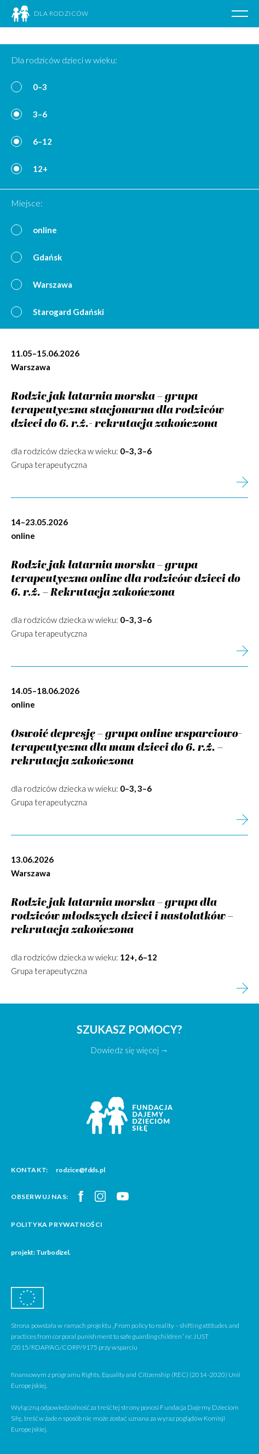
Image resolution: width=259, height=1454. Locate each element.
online (45, 230)
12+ (40, 169)
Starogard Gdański (68, 312)
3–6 (40, 114)
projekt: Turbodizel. (41, 1252)
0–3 (40, 87)
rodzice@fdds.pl (80, 1170)
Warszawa (52, 284)
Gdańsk (47, 257)
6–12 (42, 141)
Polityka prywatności (57, 1224)
